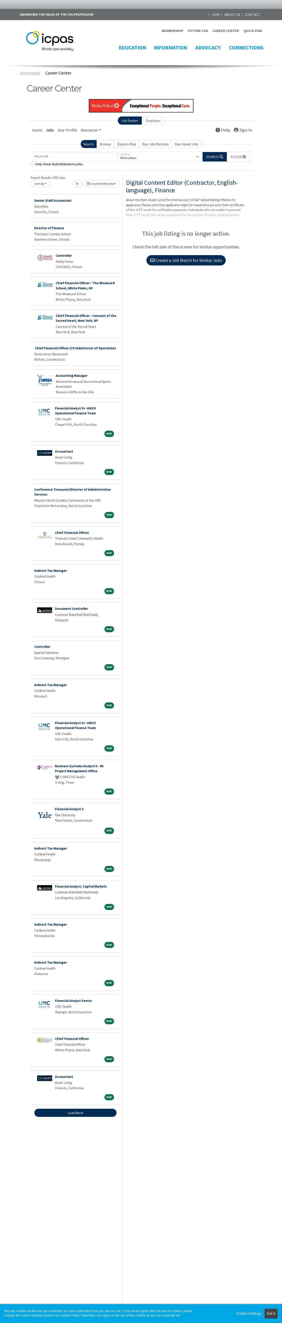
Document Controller (71, 608)
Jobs (50, 130)
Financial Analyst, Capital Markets (81, 886)
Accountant (64, 451)
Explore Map (126, 144)
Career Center (58, 73)
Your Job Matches (155, 144)
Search (88, 144)
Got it (271, 1313)
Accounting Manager (71, 375)
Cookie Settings (248, 1313)
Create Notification (101, 184)
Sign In (243, 130)
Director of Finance (49, 228)
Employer (153, 120)
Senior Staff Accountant (53, 200)
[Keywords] (74, 157)
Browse (105, 144)
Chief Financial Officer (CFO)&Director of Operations (75, 348)
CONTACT (252, 14)
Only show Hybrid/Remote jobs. (59, 164)
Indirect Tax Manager (50, 570)
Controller (64, 255)
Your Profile (67, 130)
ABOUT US (232, 14)
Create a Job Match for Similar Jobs (186, 260)
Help (223, 130)
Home (37, 130)
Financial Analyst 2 (69, 809)
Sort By (39, 184)
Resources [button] (89, 130)
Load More (75, 1113)
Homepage (30, 73)
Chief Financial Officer (72, 532)
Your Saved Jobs (187, 144)
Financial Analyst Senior (73, 1001)
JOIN (216, 14)
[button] (238, 157)
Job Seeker (129, 120)
